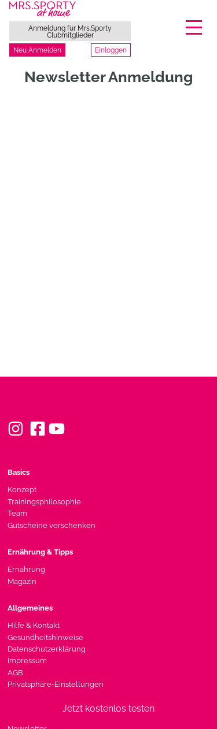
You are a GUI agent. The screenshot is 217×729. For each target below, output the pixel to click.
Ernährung (26, 569)
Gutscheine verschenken (51, 525)
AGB (15, 672)
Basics (19, 472)
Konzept (22, 489)
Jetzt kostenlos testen (108, 708)
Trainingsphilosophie (44, 501)
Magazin (22, 581)
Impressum (27, 660)
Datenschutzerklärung (47, 649)
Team (17, 513)
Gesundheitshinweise (45, 637)
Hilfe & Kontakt (34, 625)
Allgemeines (30, 608)
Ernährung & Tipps (40, 552)
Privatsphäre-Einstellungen (56, 684)
